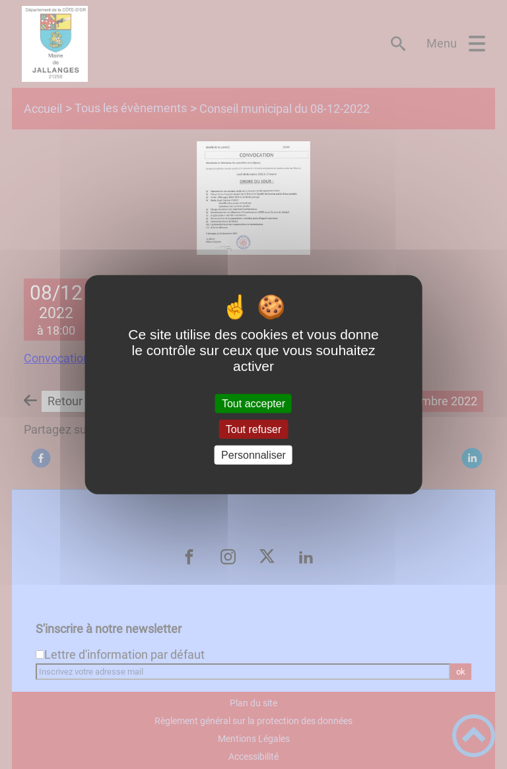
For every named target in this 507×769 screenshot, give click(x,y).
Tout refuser (253, 428)
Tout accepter (253, 403)
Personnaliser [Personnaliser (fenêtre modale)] (253, 455)
